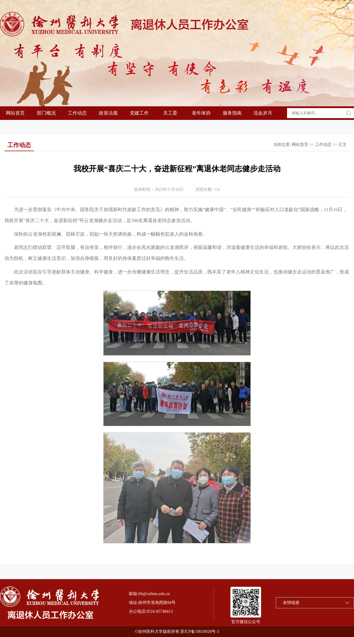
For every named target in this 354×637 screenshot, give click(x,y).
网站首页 (15, 112)
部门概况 (46, 112)
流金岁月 (262, 112)
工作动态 (77, 112)
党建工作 (139, 112)
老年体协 (201, 112)
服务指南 (232, 112)
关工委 (170, 112)
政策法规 (108, 112)
